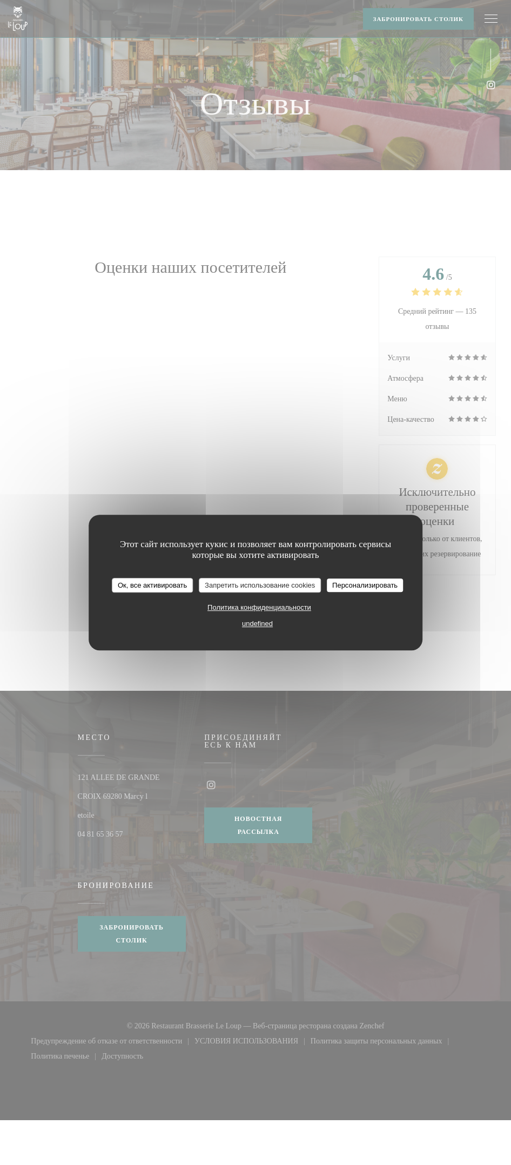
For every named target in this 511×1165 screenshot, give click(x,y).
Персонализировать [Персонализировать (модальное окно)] (365, 585)
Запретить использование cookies (260, 585)
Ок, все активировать (152, 585)
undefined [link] (257, 623)
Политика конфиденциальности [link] (259, 607)
